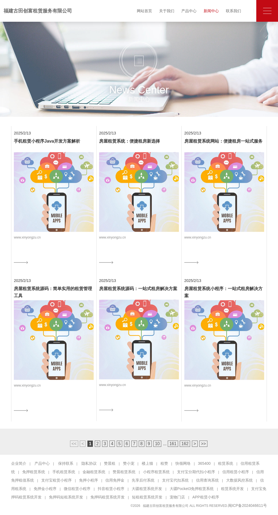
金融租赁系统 (94, 472)
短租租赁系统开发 (147, 497)
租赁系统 (225, 463)
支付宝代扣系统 (175, 480)
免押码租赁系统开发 (107, 497)
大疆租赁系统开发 (147, 488)
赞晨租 (109, 463)
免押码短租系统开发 (66, 497)
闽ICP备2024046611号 (247, 505)
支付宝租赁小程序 (56, 480)
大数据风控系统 (239, 480)
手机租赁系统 (63, 472)
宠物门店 (177, 497)
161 (172, 443)
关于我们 (166, 11)
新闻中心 (211, 11)
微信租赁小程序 (77, 488)
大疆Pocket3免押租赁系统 (192, 488)
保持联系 (65, 463)
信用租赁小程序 (235, 472)
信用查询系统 (207, 480)
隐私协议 (89, 463)
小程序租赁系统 (156, 472)
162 (184, 443)
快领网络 (183, 463)
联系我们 (233, 11)
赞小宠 (128, 463)
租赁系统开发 (232, 488)
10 (157, 443)
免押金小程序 (45, 488)
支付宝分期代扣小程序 (196, 472)
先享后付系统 (143, 480)
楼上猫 (147, 463)
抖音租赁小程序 (111, 488)
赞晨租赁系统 (124, 472)
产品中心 (189, 11)
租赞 (164, 463)
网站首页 (144, 11)
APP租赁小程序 (205, 497)
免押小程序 (88, 480)
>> (203, 443)
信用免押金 (114, 480)
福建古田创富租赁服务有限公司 (38, 11)
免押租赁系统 (33, 472)
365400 (204, 463)
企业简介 (18, 463)
